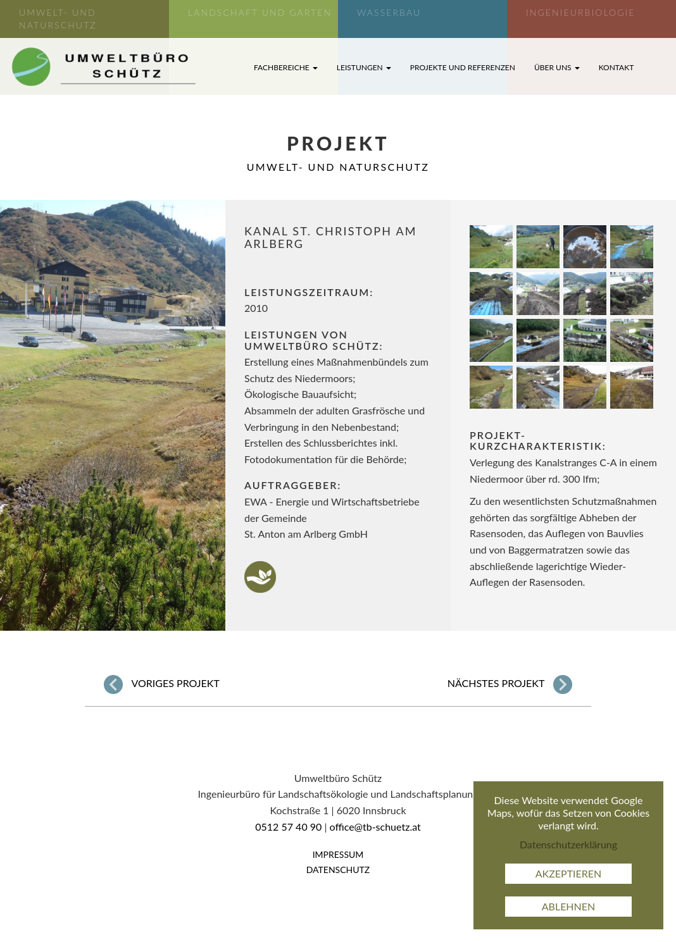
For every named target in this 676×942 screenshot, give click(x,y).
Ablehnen (569, 906)
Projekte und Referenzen (462, 67)
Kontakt (616, 67)
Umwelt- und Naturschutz (338, 167)
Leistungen (364, 67)
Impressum (338, 854)
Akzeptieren (568, 873)
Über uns (557, 67)
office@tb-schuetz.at (375, 827)
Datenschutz (338, 869)
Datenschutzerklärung (568, 844)
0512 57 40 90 (288, 827)
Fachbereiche (286, 67)
